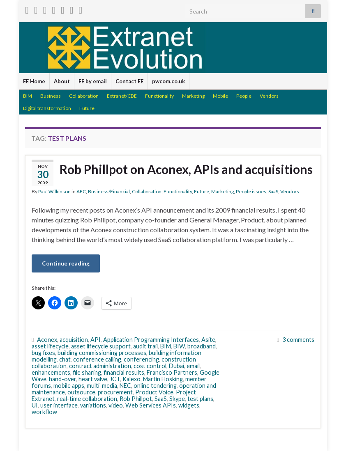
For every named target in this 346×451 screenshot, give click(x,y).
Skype (177, 398)
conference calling (97, 359)
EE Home (34, 81)
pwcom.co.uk (168, 81)
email (193, 365)
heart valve (92, 378)
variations (93, 405)
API (95, 339)
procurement (115, 392)
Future (87, 108)
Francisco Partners (172, 372)
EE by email (92, 81)
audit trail (145, 346)
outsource (81, 392)
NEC (125, 385)
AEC (81, 191)
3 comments (298, 339)
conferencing (141, 359)
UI (35, 405)
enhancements (51, 372)
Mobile (220, 96)
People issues (251, 191)
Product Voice (154, 392)
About (62, 81)
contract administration (100, 365)
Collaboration (84, 96)
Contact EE (129, 81)
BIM (27, 96)
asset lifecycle (50, 346)
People (243, 96)
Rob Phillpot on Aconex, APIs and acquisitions (186, 169)
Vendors (269, 96)
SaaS (273, 191)
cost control (150, 365)
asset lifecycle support (101, 346)
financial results (124, 372)
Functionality (159, 96)
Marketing (193, 96)
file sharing (87, 372)
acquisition (74, 339)
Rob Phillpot (136, 398)
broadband (201, 346)
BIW (179, 346)
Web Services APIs (150, 405)
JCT (115, 378)
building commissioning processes (102, 352)
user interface (59, 405)
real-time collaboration (87, 398)
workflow (44, 411)
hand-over (62, 378)
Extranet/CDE (122, 96)
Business (50, 96)
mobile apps (68, 385)
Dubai (176, 365)
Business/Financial (109, 191)
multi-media (102, 385)
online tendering (155, 385)
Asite (208, 339)
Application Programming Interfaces (151, 339)
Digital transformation (47, 108)
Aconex (47, 339)
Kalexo (131, 378)
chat (65, 359)
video (115, 405)
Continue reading (66, 263)
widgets (188, 405)
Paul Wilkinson (54, 191)
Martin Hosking (163, 378)
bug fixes (43, 352)
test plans (200, 398)
